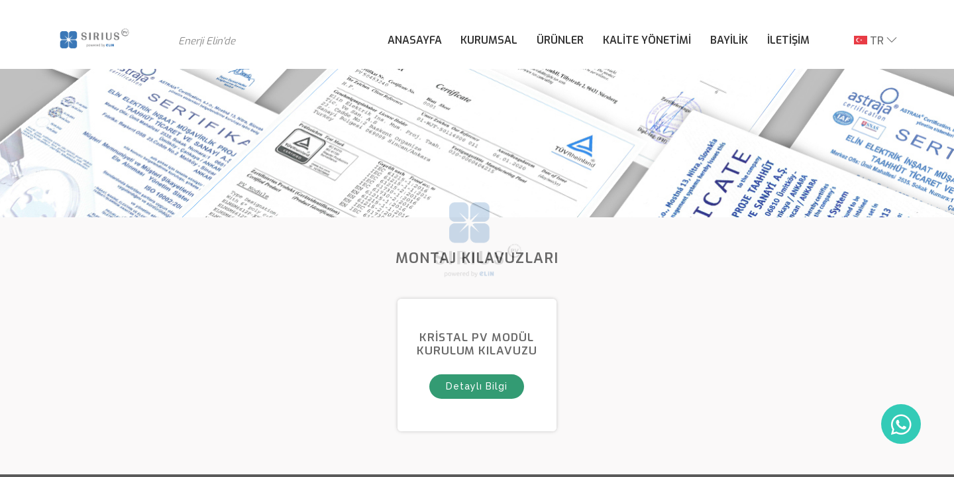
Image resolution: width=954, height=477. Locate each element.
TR (869, 41)
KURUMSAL (488, 40)
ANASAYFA (415, 40)
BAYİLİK (729, 40)
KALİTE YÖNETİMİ (647, 40)
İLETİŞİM (788, 40)
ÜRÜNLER (560, 40)
